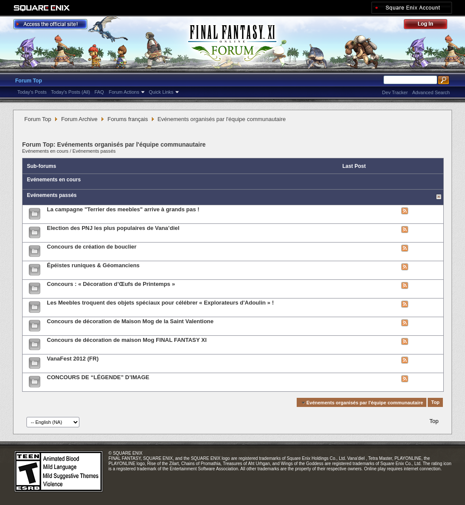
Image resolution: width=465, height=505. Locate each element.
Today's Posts (32, 92)
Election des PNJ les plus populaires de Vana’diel (113, 228)
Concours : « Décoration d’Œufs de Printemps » (111, 284)
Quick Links (161, 92)
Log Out (429, 25)
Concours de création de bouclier (92, 246)
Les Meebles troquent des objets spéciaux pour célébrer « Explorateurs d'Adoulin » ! (160, 302)
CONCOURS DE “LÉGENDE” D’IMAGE (98, 377)
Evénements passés (93, 151)
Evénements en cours (45, 151)
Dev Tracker (395, 92)
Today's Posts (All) (70, 92)
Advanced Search (431, 92)
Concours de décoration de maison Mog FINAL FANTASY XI (126, 340)
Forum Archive (79, 119)
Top (435, 402)
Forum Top (28, 81)
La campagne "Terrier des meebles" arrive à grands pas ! (123, 209)
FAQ (99, 92)
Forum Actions (124, 92)
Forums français (128, 119)
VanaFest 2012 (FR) (72, 358)
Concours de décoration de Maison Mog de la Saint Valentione (130, 321)
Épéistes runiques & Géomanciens (93, 265)
